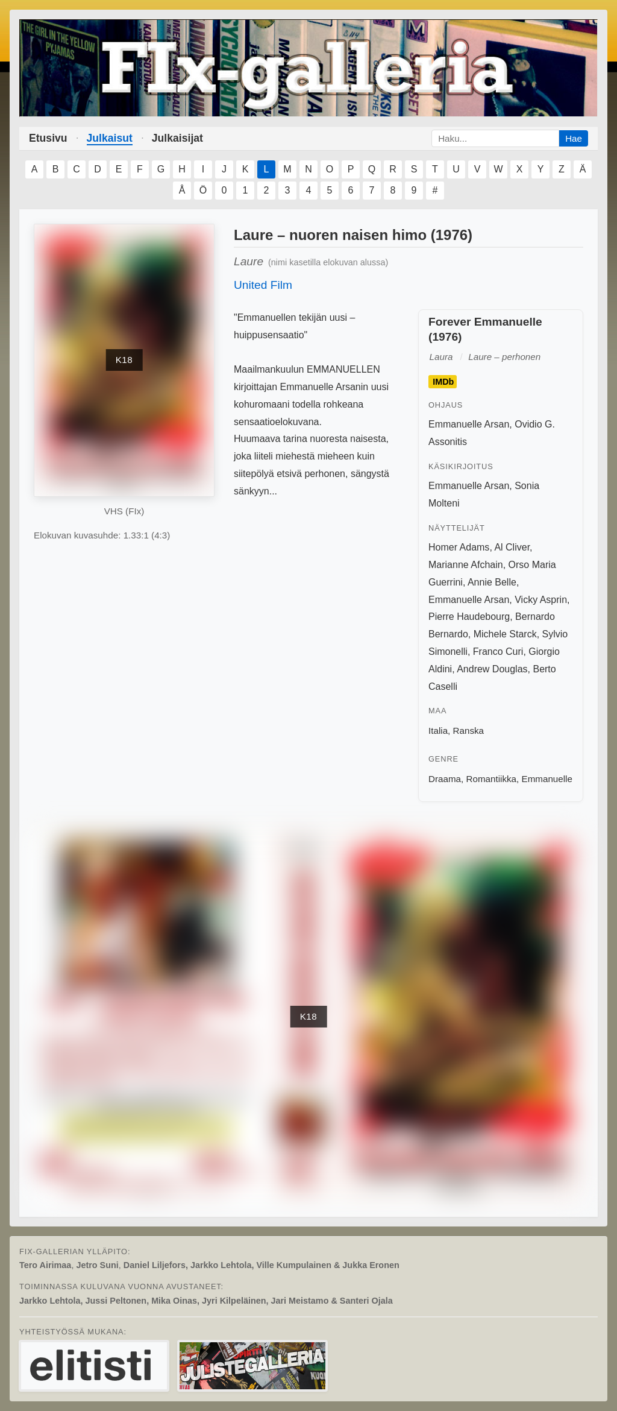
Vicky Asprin (541, 600)
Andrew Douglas (492, 669)
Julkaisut (110, 138)
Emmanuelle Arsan (468, 424)
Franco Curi (498, 651)
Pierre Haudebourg (469, 616)
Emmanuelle (547, 779)
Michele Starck (505, 634)
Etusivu (48, 138)
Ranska (468, 730)
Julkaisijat (177, 138)
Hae (573, 138)
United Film (263, 285)
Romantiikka (491, 779)
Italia (438, 730)
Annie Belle (492, 582)
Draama (444, 779)
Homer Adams (458, 547)
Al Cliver (512, 547)
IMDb (443, 382)
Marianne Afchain (465, 565)
